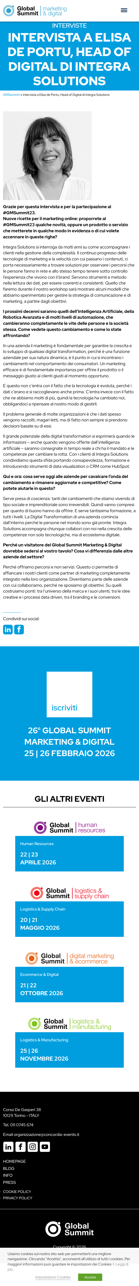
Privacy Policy (17, 1198)
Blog (8, 1168)
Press (9, 1182)
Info (8, 1175)
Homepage (14, 1161)
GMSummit (11, 95)
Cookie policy (17, 1191)
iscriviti (65, 707)
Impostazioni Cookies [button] (53, 1277)
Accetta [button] (90, 1277)
